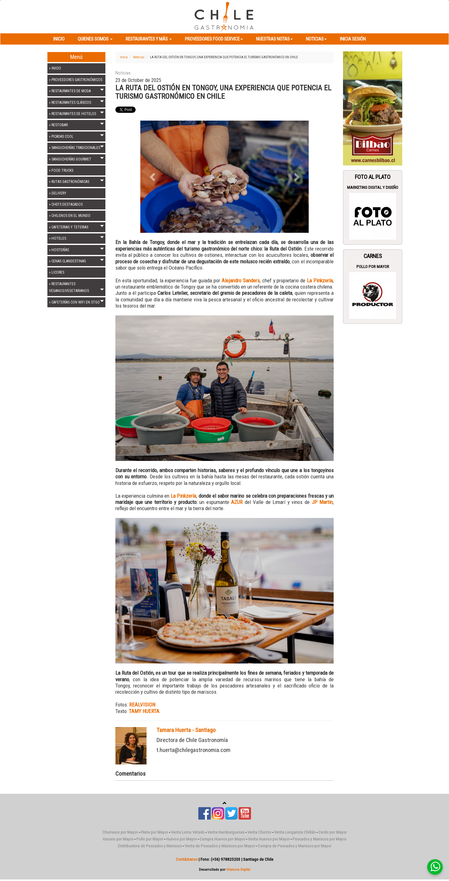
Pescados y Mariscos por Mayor (319, 839)
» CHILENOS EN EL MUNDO (69, 215)
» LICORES (56, 272)
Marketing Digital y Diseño (372, 187)
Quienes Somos (95, 39)
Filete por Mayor (154, 832)
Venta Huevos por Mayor (269, 839)
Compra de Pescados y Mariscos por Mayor (294, 846)
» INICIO (55, 68)
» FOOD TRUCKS (61, 170)
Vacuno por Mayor (118, 839)
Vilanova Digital (238, 869)
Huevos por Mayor (181, 839)
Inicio (59, 39)
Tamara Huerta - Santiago (186, 730)
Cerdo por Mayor (332, 832)
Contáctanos (187, 859)
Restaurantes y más (149, 39)
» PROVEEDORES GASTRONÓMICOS (75, 80)
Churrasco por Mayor (120, 832)
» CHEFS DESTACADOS (66, 204)
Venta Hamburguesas (225, 832)
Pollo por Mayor (372, 266)
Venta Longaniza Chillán (295, 832)
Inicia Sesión (353, 39)
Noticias (316, 39)
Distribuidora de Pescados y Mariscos (150, 846)
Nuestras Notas (274, 39)
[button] (153, 177)
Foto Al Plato (372, 177)
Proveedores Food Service (214, 39)
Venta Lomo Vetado (188, 832)
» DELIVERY (57, 193)
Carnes (373, 256)
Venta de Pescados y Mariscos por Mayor (220, 846)
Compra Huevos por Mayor (222, 839)
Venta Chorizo (259, 832)
